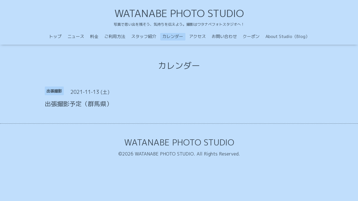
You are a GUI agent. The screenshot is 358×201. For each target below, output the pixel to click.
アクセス (197, 36)
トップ (55, 36)
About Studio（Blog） (287, 36)
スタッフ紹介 (143, 36)
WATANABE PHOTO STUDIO (179, 13)
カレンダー (172, 36)
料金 (94, 36)
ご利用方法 (114, 36)
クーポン (251, 36)
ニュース (75, 36)
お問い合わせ (224, 36)
